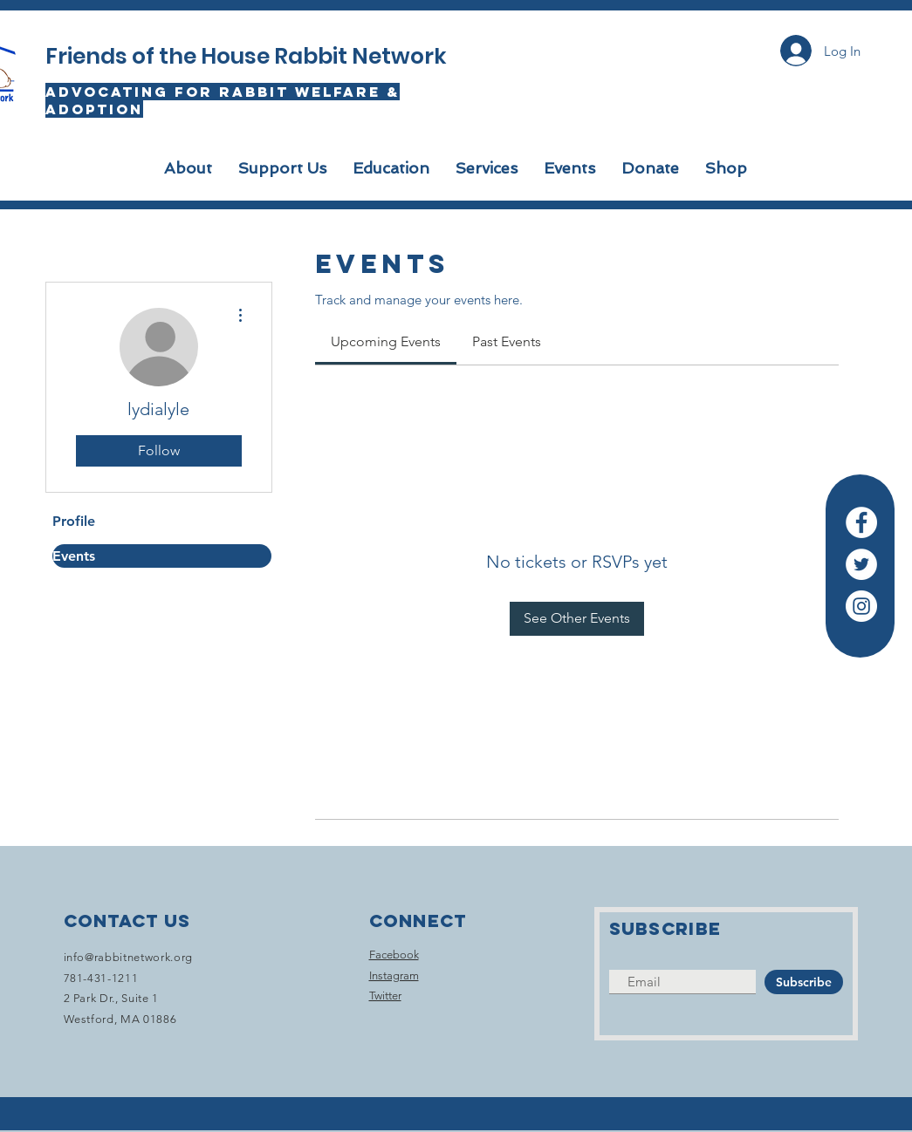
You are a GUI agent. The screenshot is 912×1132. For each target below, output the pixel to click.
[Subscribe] (804, 982)
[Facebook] (861, 522)
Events (73, 556)
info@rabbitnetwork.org (128, 957)
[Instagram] (861, 606)
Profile (73, 521)
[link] (386, 341)
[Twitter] (861, 564)
